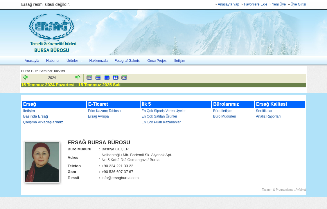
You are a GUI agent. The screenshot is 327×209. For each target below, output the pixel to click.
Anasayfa (32, 61)
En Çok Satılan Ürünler (159, 116)
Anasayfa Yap (228, 4)
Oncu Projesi (158, 61)
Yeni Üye (279, 4)
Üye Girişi (298, 4)
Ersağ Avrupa (98, 116)
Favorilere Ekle (255, 4)
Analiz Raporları (268, 116)
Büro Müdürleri (224, 116)
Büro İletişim (222, 111)
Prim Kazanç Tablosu (104, 111)
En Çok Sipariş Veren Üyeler (163, 111)
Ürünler (73, 61)
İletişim (179, 61)
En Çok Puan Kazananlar (161, 122)
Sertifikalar (264, 111)
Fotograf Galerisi (128, 61)
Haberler (53, 61)
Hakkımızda (98, 61)
